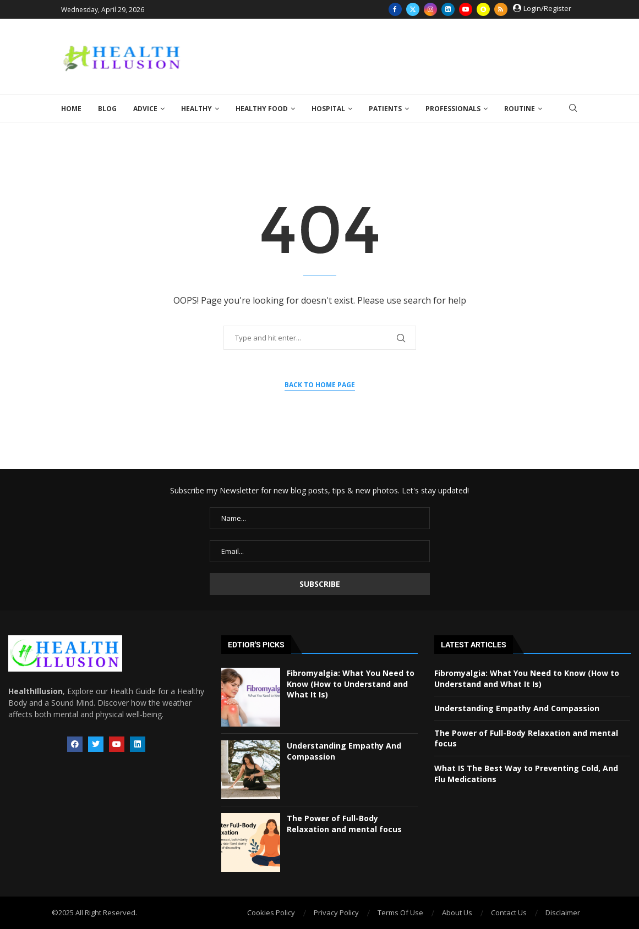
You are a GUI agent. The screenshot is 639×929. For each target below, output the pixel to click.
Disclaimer (562, 912)
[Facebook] (395, 9)
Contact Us (509, 912)
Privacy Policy (336, 912)
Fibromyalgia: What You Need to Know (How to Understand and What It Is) (350, 684)
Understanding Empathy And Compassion (516, 708)
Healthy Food (262, 108)
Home (71, 108)
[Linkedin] (448, 9)
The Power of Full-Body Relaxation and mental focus (344, 823)
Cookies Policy (271, 912)
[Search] (572, 109)
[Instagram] (430, 9)
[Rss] (500, 9)
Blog (107, 108)
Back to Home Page (320, 384)
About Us (457, 912)
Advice (145, 108)
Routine (519, 108)
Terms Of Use (400, 912)
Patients (385, 108)
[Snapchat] (483, 9)
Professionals (452, 108)
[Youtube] (465, 9)
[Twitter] (412, 9)
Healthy (196, 108)
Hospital (328, 108)
